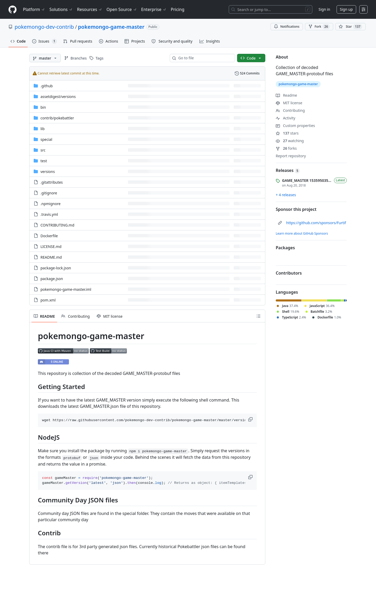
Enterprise (154, 9)
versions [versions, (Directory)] (47, 171)
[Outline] (258, 316)
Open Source (122, 9)
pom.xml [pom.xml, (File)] (48, 300)
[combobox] (204, 58)
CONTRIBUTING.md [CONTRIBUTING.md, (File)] (57, 225)
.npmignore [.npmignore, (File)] (50, 203)
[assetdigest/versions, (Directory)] (58, 96)
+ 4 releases (286, 194)
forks (286, 148)
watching (290, 140)
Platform (34, 9)
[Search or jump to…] (270, 9)
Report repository (291, 155)
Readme (286, 95)
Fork (319, 26)
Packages (285, 248)
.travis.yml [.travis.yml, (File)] (49, 214)
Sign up (346, 9)
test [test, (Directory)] (43, 160)
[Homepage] (12, 9)
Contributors (289, 273)
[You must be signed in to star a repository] (350, 26)
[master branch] (45, 58)
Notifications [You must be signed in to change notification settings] (286, 26)
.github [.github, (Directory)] (46, 85)
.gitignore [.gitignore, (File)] (48, 192)
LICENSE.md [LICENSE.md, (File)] (50, 246)
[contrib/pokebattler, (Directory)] (57, 117)
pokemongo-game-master (111, 26)
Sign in (324, 9)
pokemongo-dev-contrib (44, 26)
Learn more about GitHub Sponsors (302, 233)
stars (287, 133)
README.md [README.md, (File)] (51, 257)
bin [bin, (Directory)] (43, 107)
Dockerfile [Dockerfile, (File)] (49, 235)
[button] (251, 419)
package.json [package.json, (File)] (51, 278)
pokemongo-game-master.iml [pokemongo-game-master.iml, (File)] (65, 289)
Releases (288, 170)
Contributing (290, 110)
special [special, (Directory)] (46, 139)
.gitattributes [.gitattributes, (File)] (51, 182)
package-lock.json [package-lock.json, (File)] (55, 267)
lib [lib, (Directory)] (42, 128)
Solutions (61, 9)
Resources (89, 9)
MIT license (289, 102)
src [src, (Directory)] (42, 150)
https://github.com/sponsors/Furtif (316, 222)
